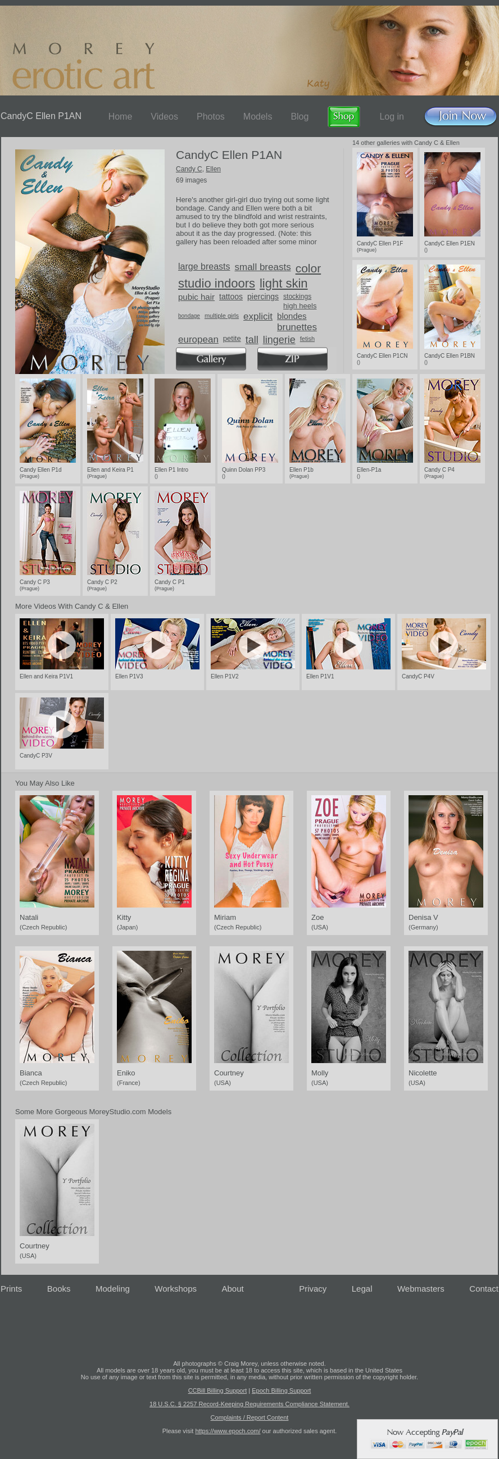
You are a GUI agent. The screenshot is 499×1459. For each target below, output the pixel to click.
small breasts (263, 267)
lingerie (279, 339)
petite (232, 338)
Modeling (113, 1288)
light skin (284, 283)
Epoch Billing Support (281, 1390)
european (198, 339)
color (308, 268)
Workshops (176, 1288)
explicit (258, 316)
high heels (299, 306)
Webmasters (420, 1288)
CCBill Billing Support (217, 1390)
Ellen (213, 169)
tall (252, 339)
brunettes (297, 327)
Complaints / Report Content (250, 1417)
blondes (292, 316)
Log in (391, 116)
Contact (483, 1288)
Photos (211, 116)
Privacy (312, 1288)
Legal (362, 1288)
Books (59, 1288)
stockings (297, 296)
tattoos (231, 296)
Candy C (189, 169)
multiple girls (222, 315)
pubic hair (196, 297)
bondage (189, 316)
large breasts (204, 266)
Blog (300, 116)
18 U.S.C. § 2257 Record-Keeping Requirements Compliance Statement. (249, 1404)
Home (120, 116)
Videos (164, 116)
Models (258, 116)
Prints (11, 1288)
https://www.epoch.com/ (227, 1431)
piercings (263, 296)
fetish (307, 338)
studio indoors (216, 283)
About (233, 1288)
